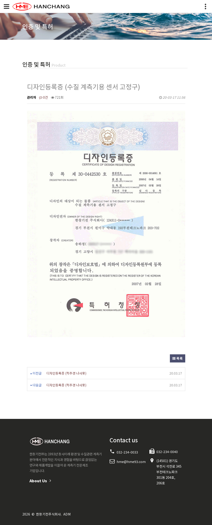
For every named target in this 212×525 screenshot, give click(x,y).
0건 (43, 97)
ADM (67, 514)
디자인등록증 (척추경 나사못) (66, 373)
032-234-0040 (167, 451)
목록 (177, 358)
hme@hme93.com (131, 461)
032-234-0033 (127, 452)
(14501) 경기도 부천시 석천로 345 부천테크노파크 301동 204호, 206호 (169, 471)
